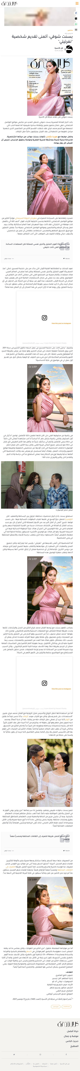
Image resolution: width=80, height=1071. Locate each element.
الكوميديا (69, 519)
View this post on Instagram (61, 323)
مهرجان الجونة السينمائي (26, 218)
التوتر (67, 720)
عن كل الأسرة (65, 1064)
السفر (28, 952)
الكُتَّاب (28, 1064)
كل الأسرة (59, 48)
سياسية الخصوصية (40, 1066)
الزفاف (25, 717)
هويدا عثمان (51, 137)
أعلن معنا (53, 1064)
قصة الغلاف (66, 1006)
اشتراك (44, 1064)
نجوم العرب (56, 1006)
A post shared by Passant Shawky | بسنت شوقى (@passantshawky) (44, 343)
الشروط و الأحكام (17, 1064)
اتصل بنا (36, 1064)
